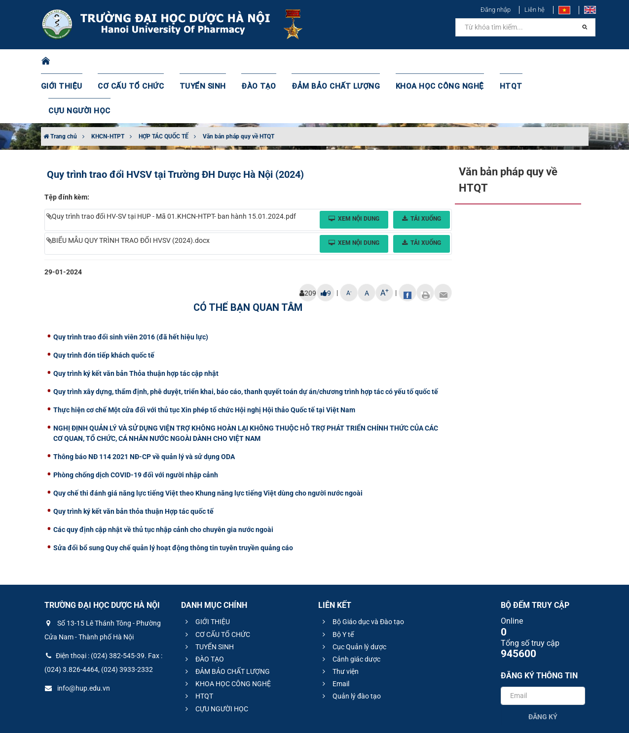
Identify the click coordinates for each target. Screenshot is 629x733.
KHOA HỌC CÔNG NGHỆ (426, 61)
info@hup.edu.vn (77, 639)
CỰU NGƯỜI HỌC (546, 61)
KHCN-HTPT (107, 87)
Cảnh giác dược (350, 610)
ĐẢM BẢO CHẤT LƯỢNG (330, 61)
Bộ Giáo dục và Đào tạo (362, 572)
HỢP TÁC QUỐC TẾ (163, 87)
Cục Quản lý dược (353, 597)
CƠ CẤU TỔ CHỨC (139, 61)
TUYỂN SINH (206, 61)
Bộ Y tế (337, 585)
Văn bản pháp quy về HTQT (238, 87)
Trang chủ (60, 87)
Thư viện (339, 622)
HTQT (491, 61)
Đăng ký (542, 667)
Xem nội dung (354, 169)
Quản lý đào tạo (350, 647)
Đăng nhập (496, 9)
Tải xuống (421, 169)
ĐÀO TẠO (258, 61)
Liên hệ (534, 9)
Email (334, 634)
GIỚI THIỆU (75, 61)
